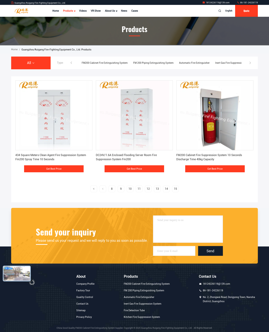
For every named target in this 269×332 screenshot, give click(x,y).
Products (69, 10)
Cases (134, 10)
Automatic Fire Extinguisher (194, 62)
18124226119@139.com (216, 2)
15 (175, 188)
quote (246, 11)
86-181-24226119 (247, 2)
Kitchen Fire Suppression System (142, 317)
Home (55, 10)
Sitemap (81, 310)
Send (210, 251)
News (124, 10)
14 (166, 188)
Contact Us (82, 303)
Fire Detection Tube (134, 310)
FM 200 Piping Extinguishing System (153, 62)
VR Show (96, 10)
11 (139, 188)
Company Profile (85, 283)
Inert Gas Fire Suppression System (234, 62)
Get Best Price (53, 168)
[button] (71, 63)
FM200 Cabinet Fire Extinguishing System (105, 62)
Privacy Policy (84, 317)
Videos (83, 10)
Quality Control (84, 297)
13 (157, 188)
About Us (111, 10)
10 (130, 188)
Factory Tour (83, 290)
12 (148, 188)
